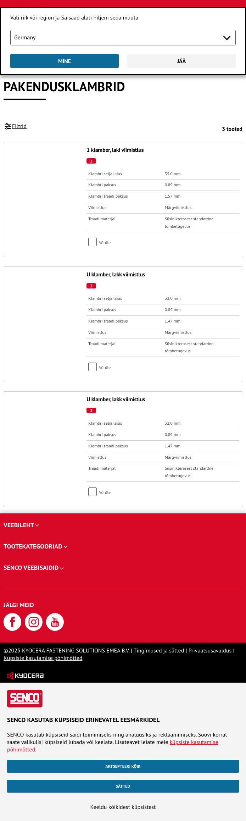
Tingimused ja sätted (160, 650)
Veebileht (19, 525)
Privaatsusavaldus (210, 650)
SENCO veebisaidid (31, 567)
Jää (181, 61)
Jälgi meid (19, 605)
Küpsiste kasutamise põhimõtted (43, 657)
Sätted (123, 786)
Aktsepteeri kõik (122, 766)
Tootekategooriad (33, 546)
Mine (64, 61)
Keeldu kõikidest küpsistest (123, 806)
